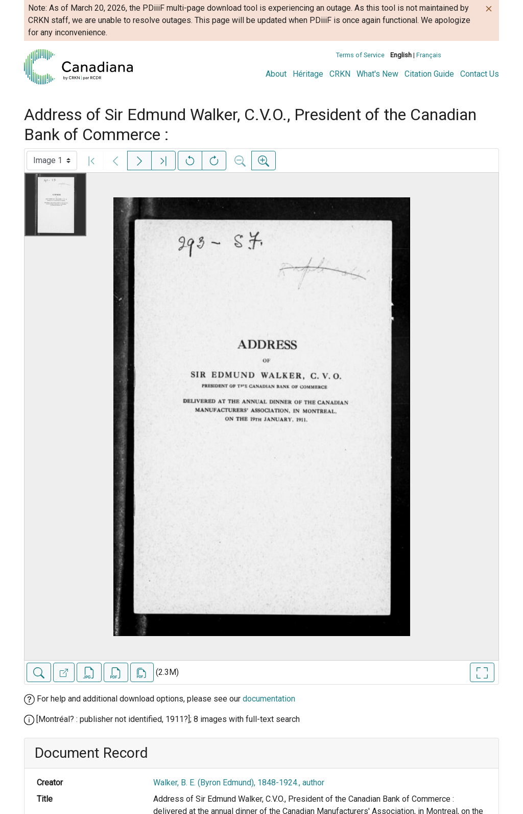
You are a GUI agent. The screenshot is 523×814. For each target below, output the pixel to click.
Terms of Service (360, 55)
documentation (269, 699)
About (276, 74)
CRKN (339, 74)
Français (428, 55)
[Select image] (52, 160)
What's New (377, 74)
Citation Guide (429, 74)
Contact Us (479, 74)
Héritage (308, 74)
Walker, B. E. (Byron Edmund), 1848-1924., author (238, 782)
